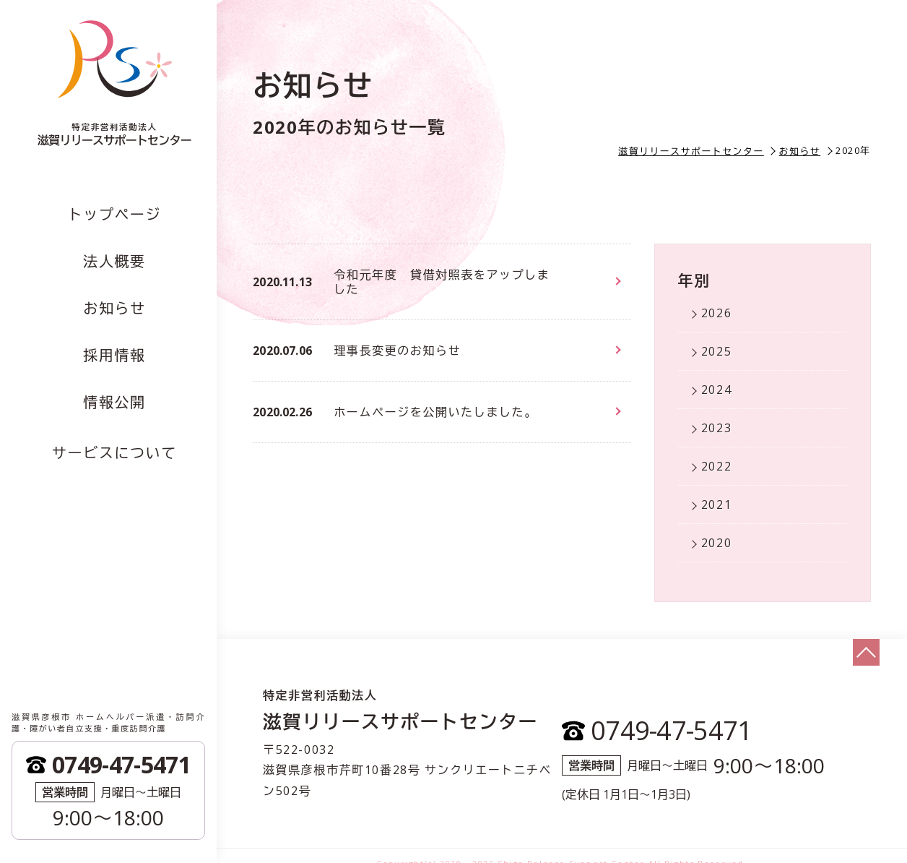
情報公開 (114, 402)
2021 (716, 504)
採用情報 (114, 355)
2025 (716, 351)
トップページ (115, 214)
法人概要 (114, 261)
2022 (716, 466)
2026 (716, 313)
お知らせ (114, 308)
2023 (716, 428)
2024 (716, 390)
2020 (716, 543)
